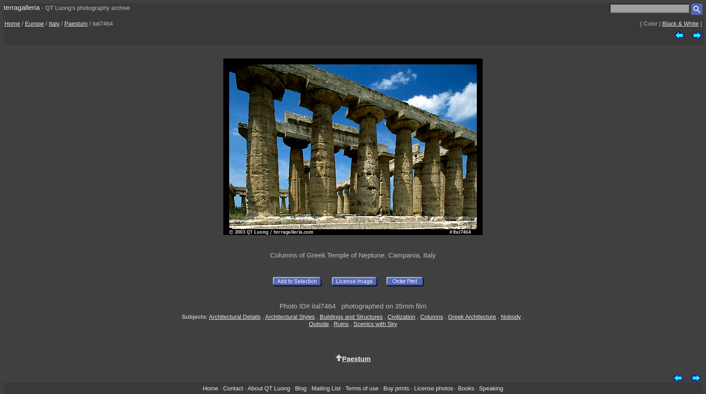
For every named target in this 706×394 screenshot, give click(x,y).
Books (466, 388)
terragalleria (22, 7)
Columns (431, 316)
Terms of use (362, 388)
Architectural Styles (290, 316)
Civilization (402, 316)
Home (12, 23)
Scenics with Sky (375, 324)
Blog (301, 388)
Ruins (341, 324)
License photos (433, 388)
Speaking (491, 388)
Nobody (511, 316)
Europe (34, 23)
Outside (319, 324)
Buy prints (396, 388)
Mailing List (326, 388)
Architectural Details (235, 316)
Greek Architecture (472, 316)
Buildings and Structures (351, 316)
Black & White (680, 23)
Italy (54, 23)
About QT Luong (269, 388)
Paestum (75, 23)
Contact (233, 388)
